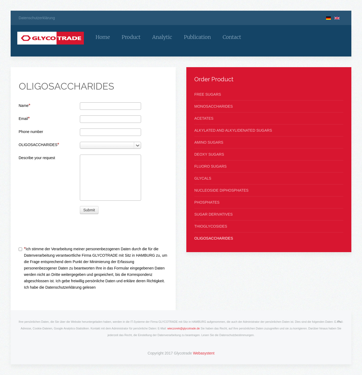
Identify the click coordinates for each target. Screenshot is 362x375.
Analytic (162, 37)
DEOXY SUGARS (209, 154)
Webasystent (204, 353)
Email (24, 118)
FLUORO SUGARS (210, 166)
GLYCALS (202, 178)
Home (103, 37)
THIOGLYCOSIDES (210, 226)
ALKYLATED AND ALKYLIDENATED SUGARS (233, 130)
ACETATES (203, 118)
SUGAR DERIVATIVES (213, 214)
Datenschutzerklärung (37, 18)
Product (131, 37)
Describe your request (37, 158)
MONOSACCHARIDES (213, 106)
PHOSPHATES (207, 202)
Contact (232, 37)
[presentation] (120, 229)
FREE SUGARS (207, 94)
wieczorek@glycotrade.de (183, 328)
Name (24, 105)
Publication (197, 37)
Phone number (31, 132)
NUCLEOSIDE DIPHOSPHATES (221, 190)
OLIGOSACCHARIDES (39, 144)
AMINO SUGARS (208, 142)
